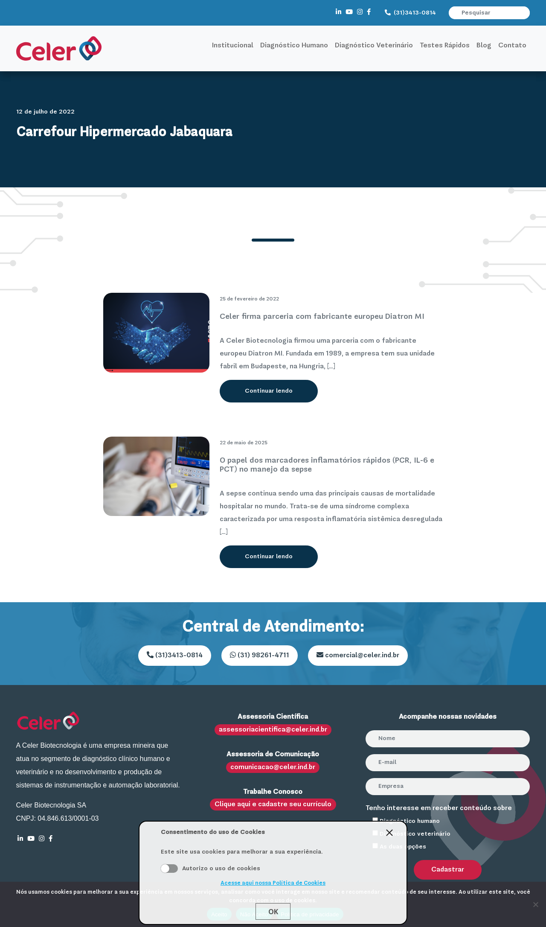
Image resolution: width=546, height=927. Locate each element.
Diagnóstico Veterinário (374, 45)
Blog (483, 45)
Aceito (169, 868)
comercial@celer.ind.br (358, 655)
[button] (524, 12)
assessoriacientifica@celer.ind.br (273, 729)
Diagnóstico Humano (294, 45)
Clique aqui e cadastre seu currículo (273, 804)
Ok (273, 911)
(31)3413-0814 (410, 13)
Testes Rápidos (445, 45)
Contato (512, 45)
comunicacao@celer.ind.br (272, 767)
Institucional (232, 45)
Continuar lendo (269, 391)
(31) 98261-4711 (259, 655)
